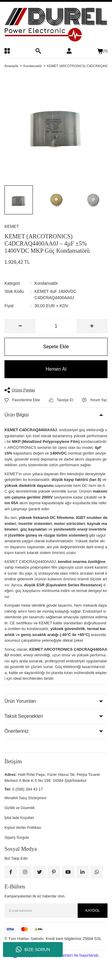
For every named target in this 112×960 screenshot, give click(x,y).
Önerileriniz (16, 731)
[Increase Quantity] (91, 326)
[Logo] (56, 25)
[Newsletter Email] (56, 910)
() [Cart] (102, 51)
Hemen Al (56, 369)
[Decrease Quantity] (20, 326)
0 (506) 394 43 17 (27, 789)
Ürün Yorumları (20, 701)
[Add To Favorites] (22, 400)
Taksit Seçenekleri (23, 716)
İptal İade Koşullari (19, 818)
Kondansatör (46, 283)
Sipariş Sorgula (16, 837)
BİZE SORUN (33, 949)
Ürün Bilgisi (16, 414)
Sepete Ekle (56, 346)
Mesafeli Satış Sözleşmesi (25, 798)
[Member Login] (69, 50)
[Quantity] (56, 326)
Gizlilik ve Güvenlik (19, 808)
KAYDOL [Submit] (92, 910)
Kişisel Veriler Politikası (22, 828)
